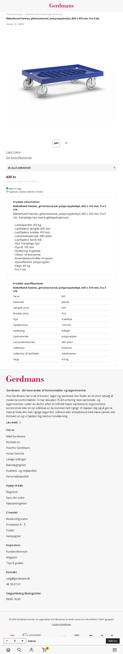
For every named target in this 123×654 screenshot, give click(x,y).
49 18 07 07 (13, 584)
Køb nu (112, 641)
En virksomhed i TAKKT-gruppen (98, 619)
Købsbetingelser (16, 503)
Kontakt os (13, 442)
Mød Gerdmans (16, 436)
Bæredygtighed (16, 465)
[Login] (31, 649)
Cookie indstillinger (61, 624)
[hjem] (11, 650)
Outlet (10, 530)
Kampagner (13, 536)
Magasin (11, 557)
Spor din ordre (15, 498)
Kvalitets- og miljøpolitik (21, 471)
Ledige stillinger (16, 459)
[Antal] (15, 641)
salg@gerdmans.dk (18, 578)
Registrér (12, 492)
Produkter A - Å (16, 524)
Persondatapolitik (17, 476)
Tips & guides (14, 563)
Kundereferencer (17, 551)
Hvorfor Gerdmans (18, 448)
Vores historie (15, 453)
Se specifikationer (19, 158)
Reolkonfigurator (17, 519)
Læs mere (13, 152)
